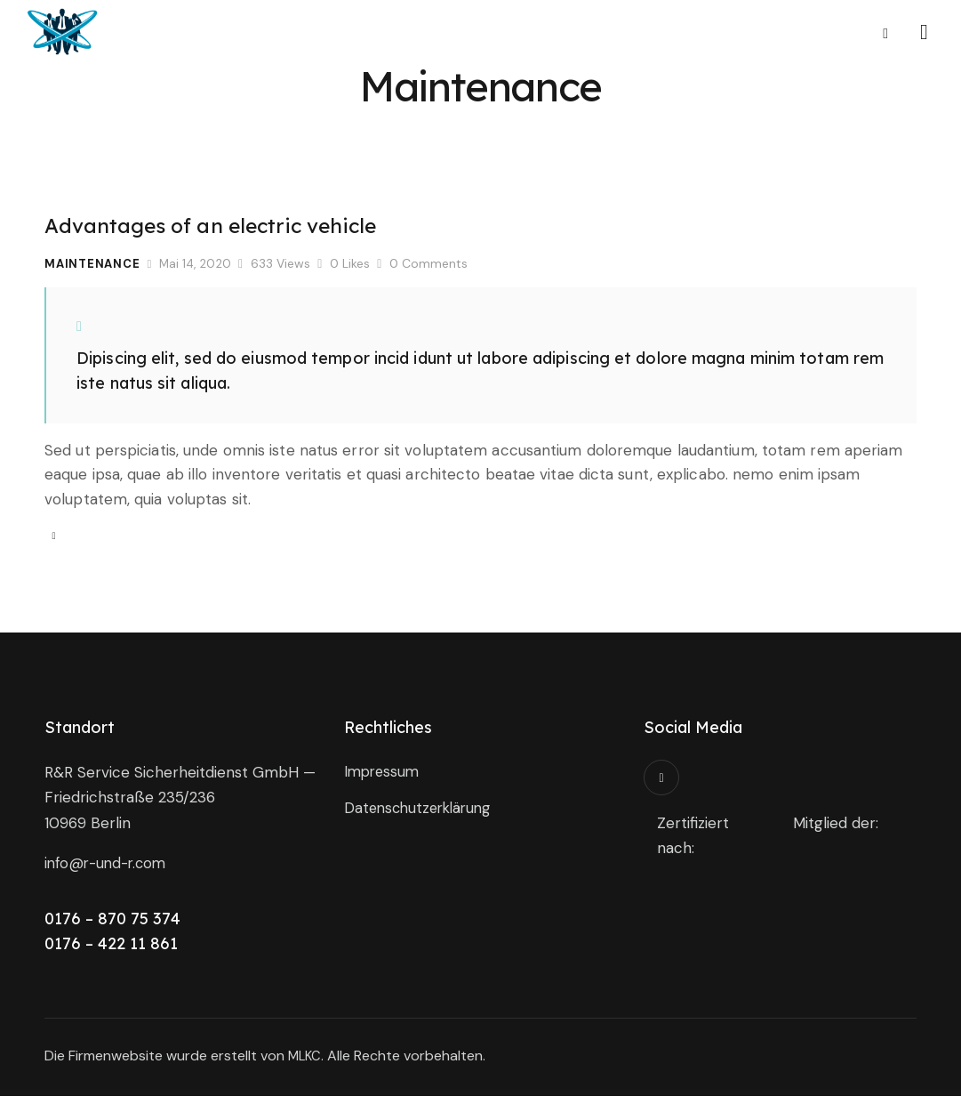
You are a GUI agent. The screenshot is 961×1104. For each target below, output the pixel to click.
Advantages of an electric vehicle (247, 223)
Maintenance (92, 263)
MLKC (306, 1063)
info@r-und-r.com (108, 871)
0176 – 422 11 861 (111, 951)
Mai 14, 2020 (196, 263)
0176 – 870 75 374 (112, 926)
